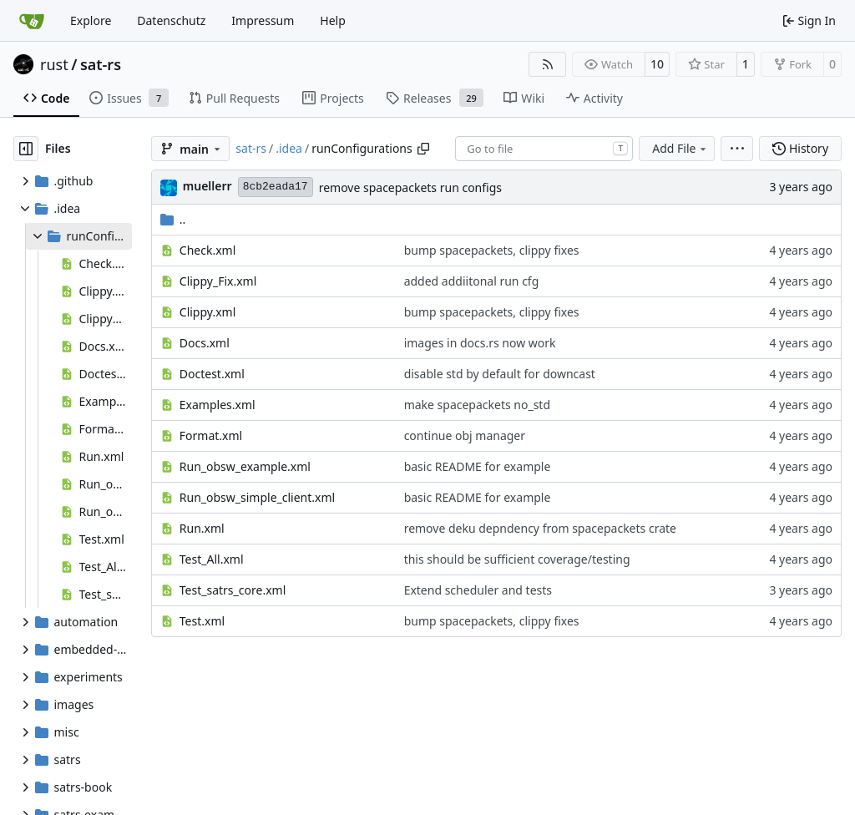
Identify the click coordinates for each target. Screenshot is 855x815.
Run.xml (202, 528)
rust (54, 64)
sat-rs (100, 64)
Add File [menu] (680, 148)
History (800, 148)
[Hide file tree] (25, 148)
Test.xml (202, 621)
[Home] (31, 21)
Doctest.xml (212, 374)
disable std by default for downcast (499, 374)
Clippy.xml (207, 312)
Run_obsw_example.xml (245, 466)
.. (173, 219)
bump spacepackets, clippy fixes (491, 250)
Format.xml (211, 435)
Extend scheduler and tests (478, 590)
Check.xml (207, 250)
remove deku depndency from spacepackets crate (540, 528)
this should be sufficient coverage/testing (517, 559)
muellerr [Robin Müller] (207, 186)
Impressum (262, 20)
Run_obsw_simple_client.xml (257, 497)
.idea (289, 148)
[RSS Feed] (548, 64)
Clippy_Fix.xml (218, 281)
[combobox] (544, 148)
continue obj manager (464, 435)
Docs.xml (205, 343)
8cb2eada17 (275, 186)
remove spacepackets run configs (410, 187)
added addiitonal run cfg (471, 281)
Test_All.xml (212, 559)
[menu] (737, 148)
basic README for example (477, 466)
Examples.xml (217, 405)
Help (333, 20)
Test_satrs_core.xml (233, 590)
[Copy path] (423, 148)
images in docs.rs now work (480, 343)
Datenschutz (171, 20)
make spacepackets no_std (477, 405)
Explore (90, 20)
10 (657, 64)
